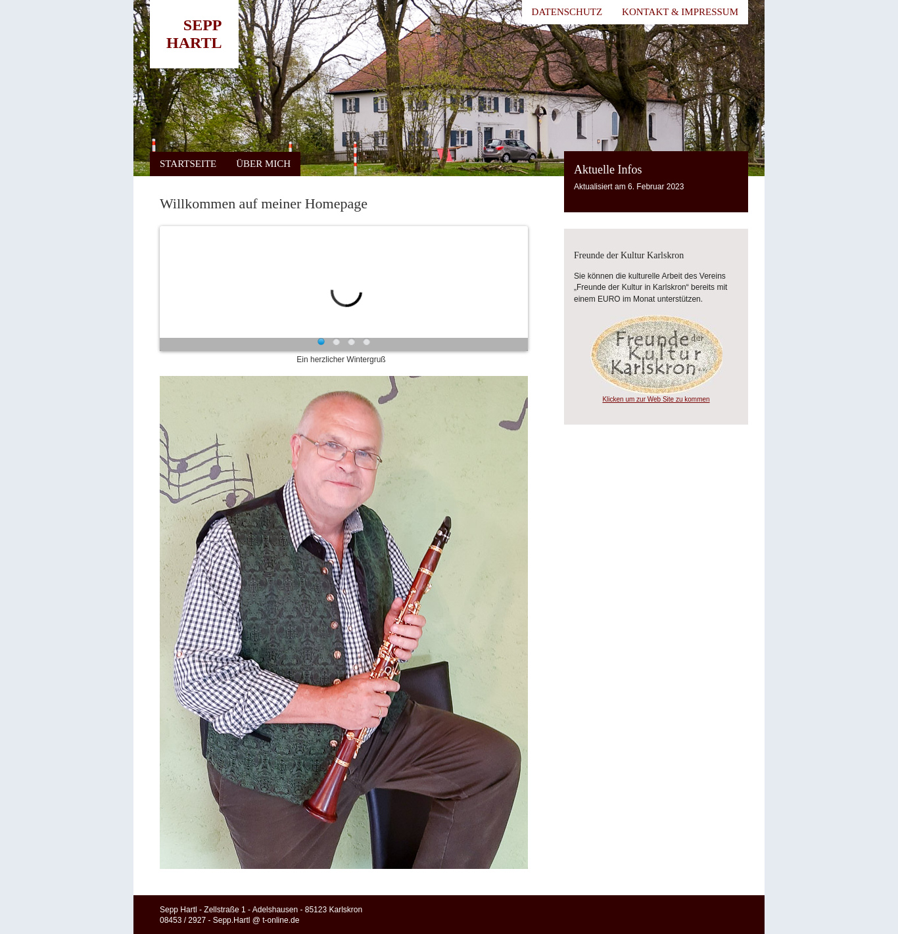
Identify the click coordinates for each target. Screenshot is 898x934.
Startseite (188, 163)
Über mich (263, 163)
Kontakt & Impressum (680, 12)
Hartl (194, 42)
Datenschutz (567, 12)
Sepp (202, 25)
